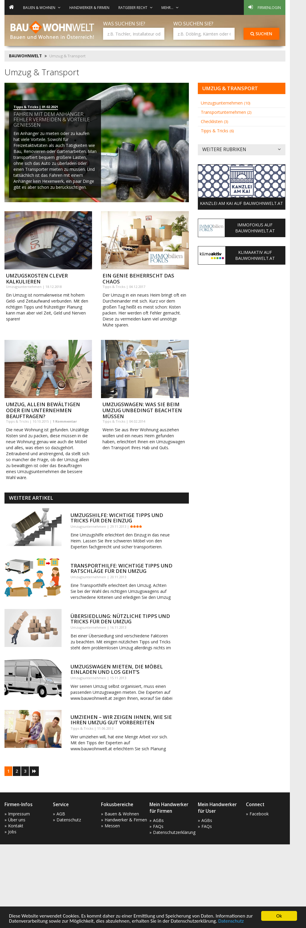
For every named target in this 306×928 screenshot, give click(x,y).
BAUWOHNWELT (25, 56)
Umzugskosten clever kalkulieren (37, 278)
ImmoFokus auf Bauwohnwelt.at (255, 228)
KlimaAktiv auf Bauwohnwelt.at (255, 255)
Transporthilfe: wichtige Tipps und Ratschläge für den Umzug (121, 568)
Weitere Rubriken (241, 149)
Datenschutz (231, 921)
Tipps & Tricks (217, 131)
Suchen (261, 33)
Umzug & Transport (230, 88)
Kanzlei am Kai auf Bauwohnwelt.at (241, 203)
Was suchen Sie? (124, 23)
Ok (279, 916)
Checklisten (214, 121)
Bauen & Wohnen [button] (41, 7)
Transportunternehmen (226, 112)
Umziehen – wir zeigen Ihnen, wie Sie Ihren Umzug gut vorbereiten (121, 720)
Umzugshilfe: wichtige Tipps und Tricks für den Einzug (117, 518)
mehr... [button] (169, 7)
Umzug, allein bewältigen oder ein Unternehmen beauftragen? (43, 410)
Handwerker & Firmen (89, 7)
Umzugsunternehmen (225, 103)
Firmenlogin (264, 7)
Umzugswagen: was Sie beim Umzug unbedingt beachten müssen (142, 410)
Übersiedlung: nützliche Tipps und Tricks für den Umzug (120, 619)
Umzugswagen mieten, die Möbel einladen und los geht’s (117, 669)
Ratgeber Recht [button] (135, 7)
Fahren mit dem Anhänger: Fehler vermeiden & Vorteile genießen (51, 119)
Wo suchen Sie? (193, 23)
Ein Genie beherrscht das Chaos (138, 278)
